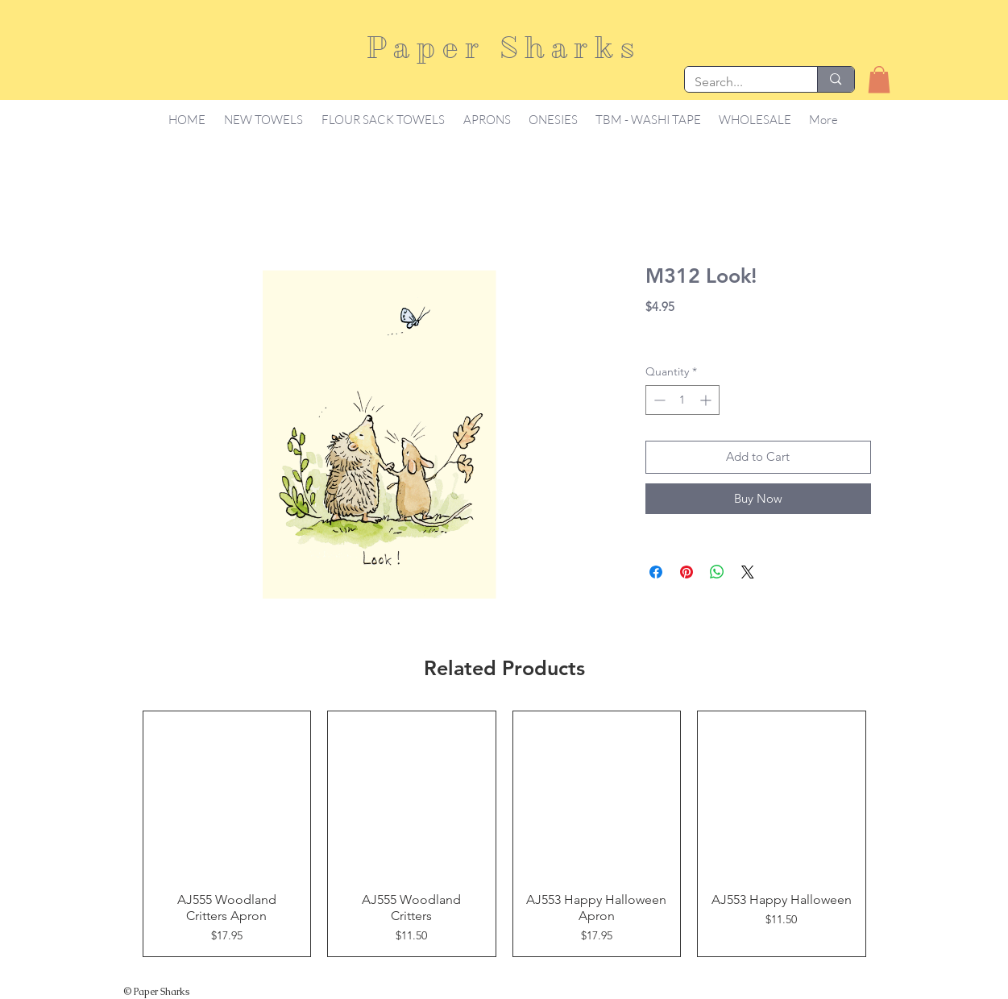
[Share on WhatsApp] (717, 572)
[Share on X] (747, 572)
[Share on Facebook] (656, 572)
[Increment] (707, 400)
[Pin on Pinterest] (686, 572)
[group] (504, 834)
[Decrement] (658, 400)
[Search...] (739, 82)
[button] (879, 79)
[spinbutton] (682, 400)
